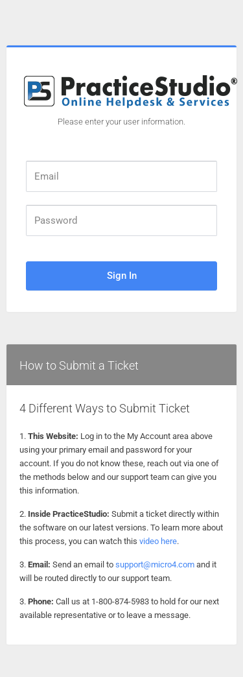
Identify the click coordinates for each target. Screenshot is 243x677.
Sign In (122, 275)
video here (158, 541)
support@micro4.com (154, 564)
